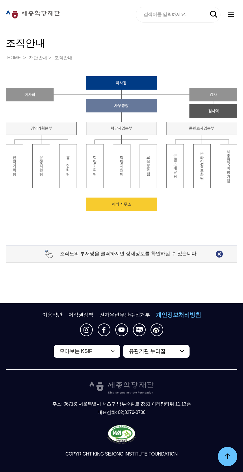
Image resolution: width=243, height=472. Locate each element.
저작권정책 (81, 314)
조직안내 (63, 57)
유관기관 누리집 (147, 351)
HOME (14, 57)
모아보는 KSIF (76, 351)
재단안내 (38, 57)
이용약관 (52, 314)
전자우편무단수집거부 (124, 314)
